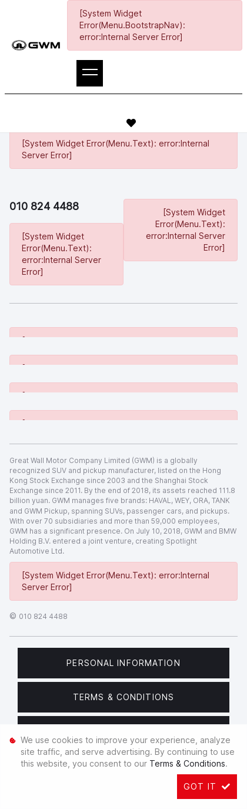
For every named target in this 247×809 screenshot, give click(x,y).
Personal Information (123, 663)
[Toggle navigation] (89, 73)
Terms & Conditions (123, 697)
